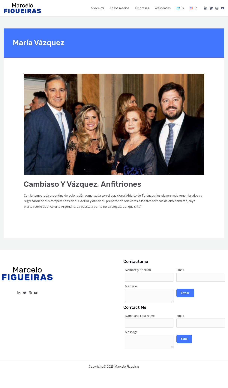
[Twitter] (211, 8)
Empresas (142, 8)
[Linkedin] (205, 8)
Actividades (163, 8)
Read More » (32, 217)
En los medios (119, 8)
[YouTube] (222, 8)
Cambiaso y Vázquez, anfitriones (82, 184)
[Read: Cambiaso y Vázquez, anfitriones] (114, 124)
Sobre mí (97, 8)
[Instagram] (217, 8)
